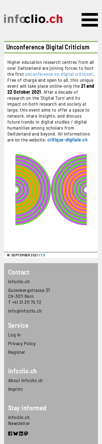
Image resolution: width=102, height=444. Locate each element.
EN (43, 255)
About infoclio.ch (25, 380)
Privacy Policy (22, 343)
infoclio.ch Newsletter (19, 420)
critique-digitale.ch (67, 140)
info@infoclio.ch (25, 311)
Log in (14, 335)
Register (16, 352)
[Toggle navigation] (90, 20)
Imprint (15, 389)
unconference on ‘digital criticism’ (59, 74)
